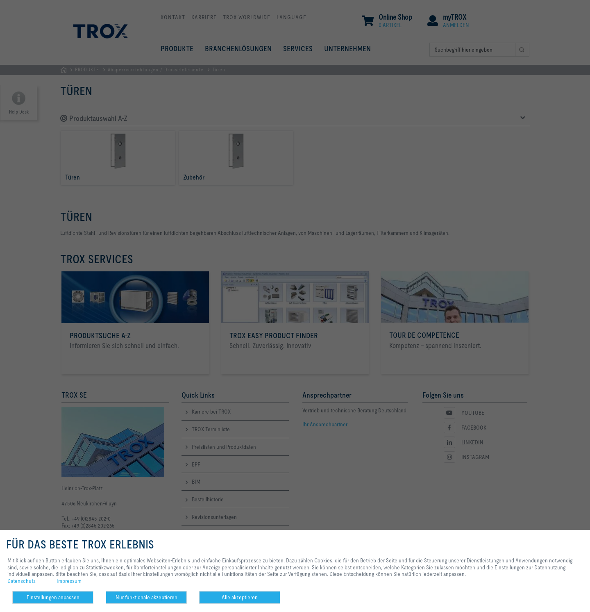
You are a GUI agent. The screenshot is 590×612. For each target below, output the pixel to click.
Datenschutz (21, 581)
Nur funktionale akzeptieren (146, 597)
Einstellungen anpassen (53, 597)
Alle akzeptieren (240, 597)
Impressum (69, 581)
